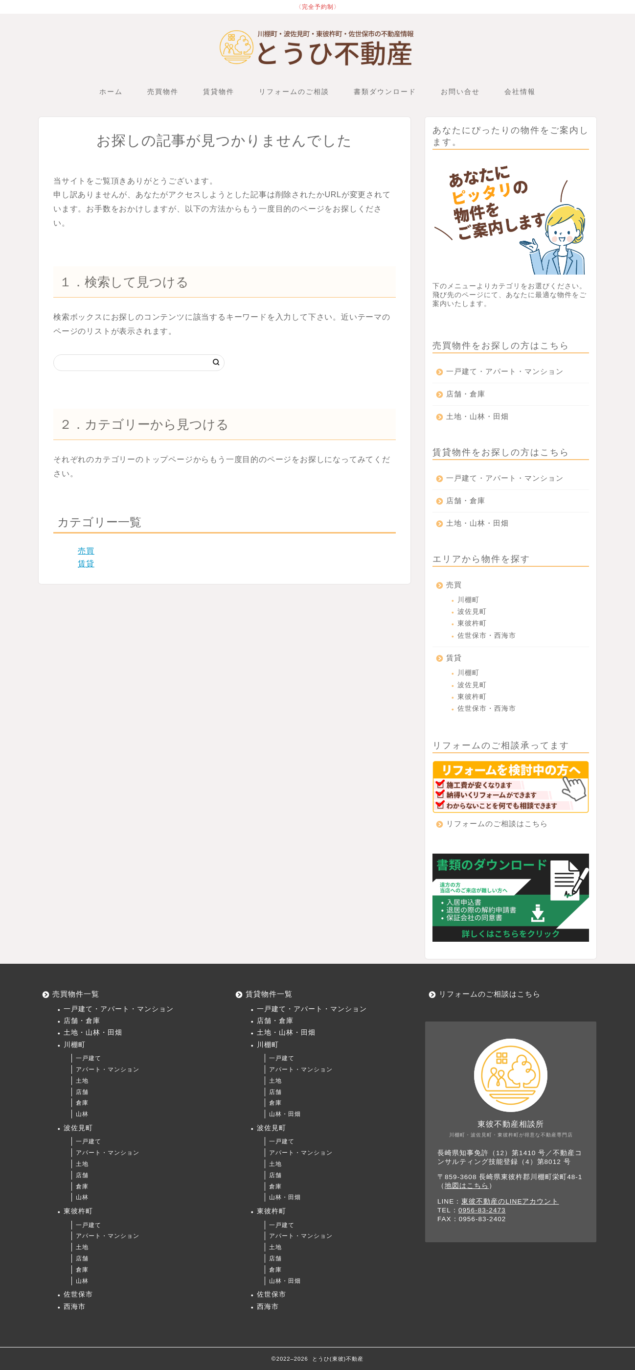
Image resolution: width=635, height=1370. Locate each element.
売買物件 (163, 91)
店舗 (82, 1092)
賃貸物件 (218, 91)
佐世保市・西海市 (486, 635)
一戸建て (88, 1058)
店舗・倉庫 (465, 394)
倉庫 (82, 1102)
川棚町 (468, 600)
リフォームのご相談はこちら (497, 823)
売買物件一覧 (75, 994)
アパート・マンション (107, 1069)
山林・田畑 (285, 1114)
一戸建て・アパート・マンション (505, 371)
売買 (86, 551)
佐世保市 (78, 1294)
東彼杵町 (472, 623)
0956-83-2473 (482, 1210)
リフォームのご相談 (294, 91)
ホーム (111, 91)
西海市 (75, 1306)
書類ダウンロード (385, 91)
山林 (82, 1114)
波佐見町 (472, 611)
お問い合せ (460, 91)
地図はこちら (467, 1185)
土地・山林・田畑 (477, 416)
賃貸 (86, 563)
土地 (82, 1080)
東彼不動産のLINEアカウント (510, 1201)
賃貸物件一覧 (269, 994)
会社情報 (520, 91)
